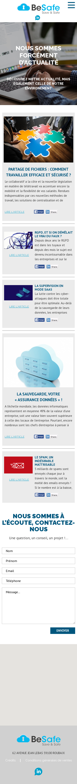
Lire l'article (14, 211)
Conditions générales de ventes (48, 760)
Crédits (10, 760)
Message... (38, 605)
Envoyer (62, 630)
